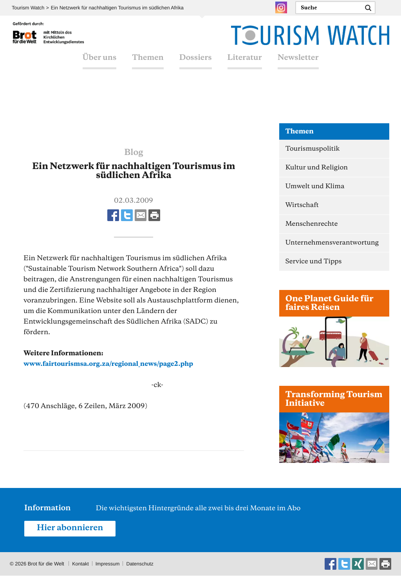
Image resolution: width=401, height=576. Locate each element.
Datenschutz (142, 564)
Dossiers (195, 66)
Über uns (100, 66)
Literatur (245, 66)
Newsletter (298, 66)
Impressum (108, 564)
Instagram (281, 7)
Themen (147, 66)
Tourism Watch (28, 8)
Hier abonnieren (71, 528)
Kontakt (80, 564)
